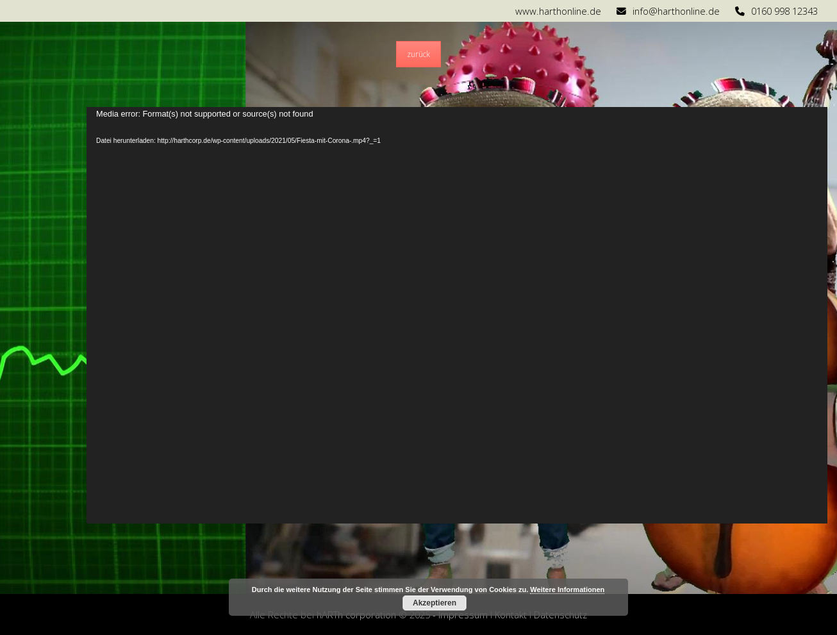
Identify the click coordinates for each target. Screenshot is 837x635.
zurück (418, 54)
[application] (457, 315)
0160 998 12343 (784, 10)
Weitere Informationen (567, 589)
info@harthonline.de (676, 10)
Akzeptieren (434, 602)
